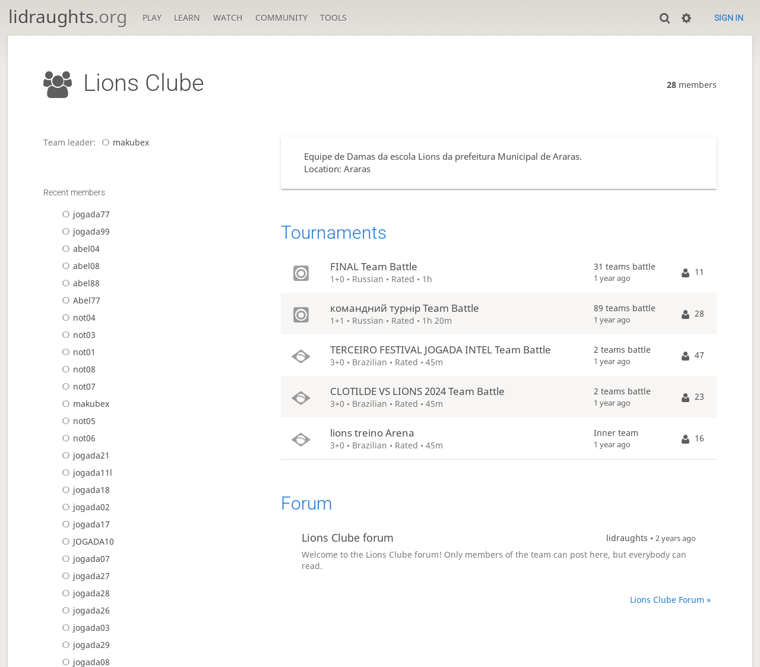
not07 (77, 386)
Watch (227, 17)
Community (281, 17)
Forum (306, 503)
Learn (187, 17)
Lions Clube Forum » (670, 599)
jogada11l (85, 472)
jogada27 (84, 575)
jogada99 (84, 231)
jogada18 (84, 489)
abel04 (79, 248)
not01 (77, 352)
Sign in (728, 18)
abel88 (79, 283)
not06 (77, 438)
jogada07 (84, 558)
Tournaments (334, 232)
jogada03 (84, 627)
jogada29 (84, 644)
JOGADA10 (86, 541)
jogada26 (84, 610)
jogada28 (84, 593)
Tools (333, 17)
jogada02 (84, 507)
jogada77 (84, 214)
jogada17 (84, 524)
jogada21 (84, 455)
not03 (77, 334)
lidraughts (67, 16)
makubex (123, 142)
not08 (77, 369)
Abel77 (79, 300)
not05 (77, 420)
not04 (77, 317)
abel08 (79, 265)
